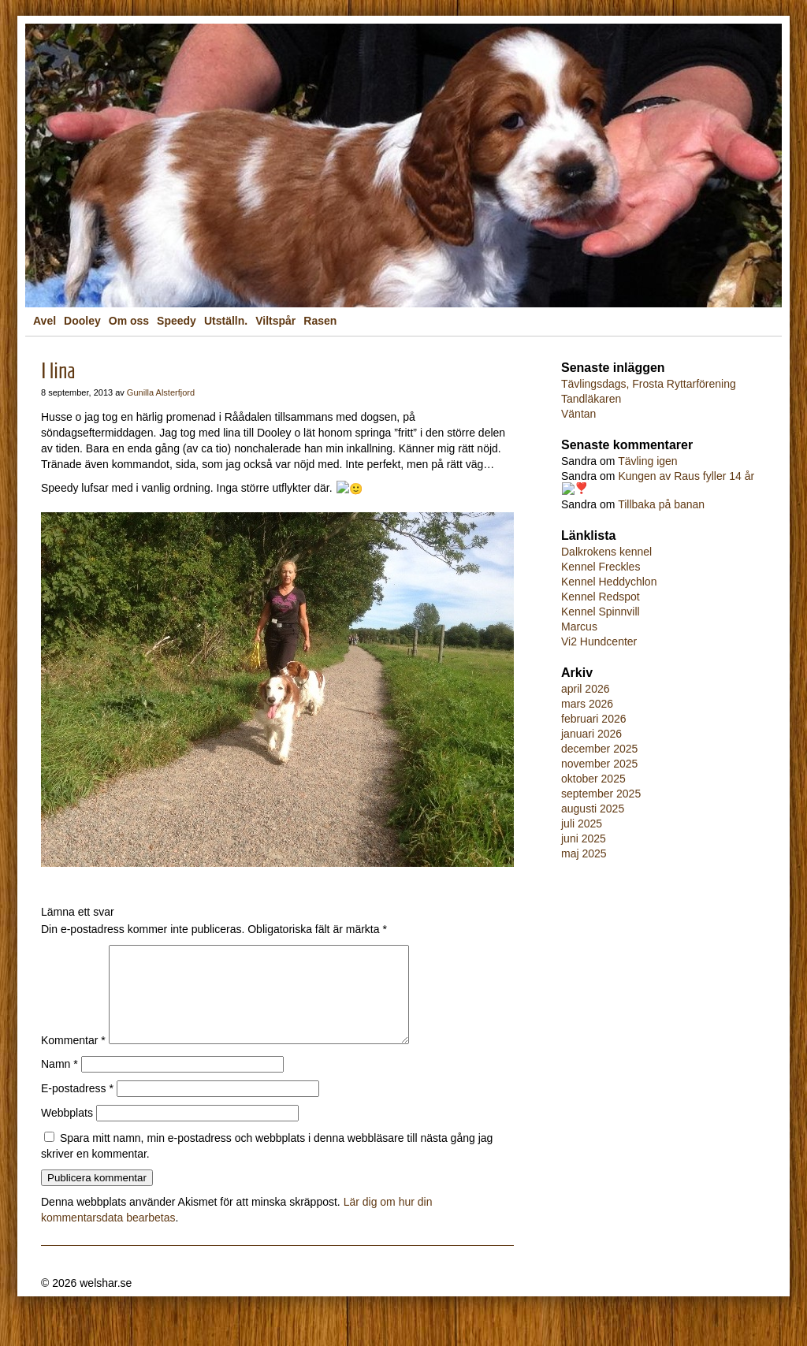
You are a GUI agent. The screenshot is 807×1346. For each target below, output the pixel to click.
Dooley (82, 320)
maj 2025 (584, 851)
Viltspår (275, 320)
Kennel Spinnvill (600, 609)
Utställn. (225, 320)
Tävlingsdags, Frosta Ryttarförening (648, 383)
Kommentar (73, 1058)
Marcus (579, 624)
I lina (58, 371)
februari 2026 (594, 716)
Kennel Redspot (600, 594)
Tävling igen (648, 461)
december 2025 (599, 746)
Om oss (129, 320)
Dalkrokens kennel (606, 549)
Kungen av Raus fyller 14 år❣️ (651, 481)
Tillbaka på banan (661, 502)
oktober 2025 (593, 776)
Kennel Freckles (600, 564)
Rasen (320, 320)
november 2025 (599, 761)
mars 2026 (587, 701)
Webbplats (67, 1131)
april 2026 (585, 686)
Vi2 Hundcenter (599, 639)
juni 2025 (583, 836)
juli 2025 (581, 821)
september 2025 (601, 791)
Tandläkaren (591, 398)
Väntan (578, 413)
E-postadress (77, 1106)
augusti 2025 (592, 806)
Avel (44, 320)
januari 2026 (591, 731)
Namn (59, 1082)
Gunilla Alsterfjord (161, 392)
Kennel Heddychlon (608, 579)
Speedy (176, 320)
